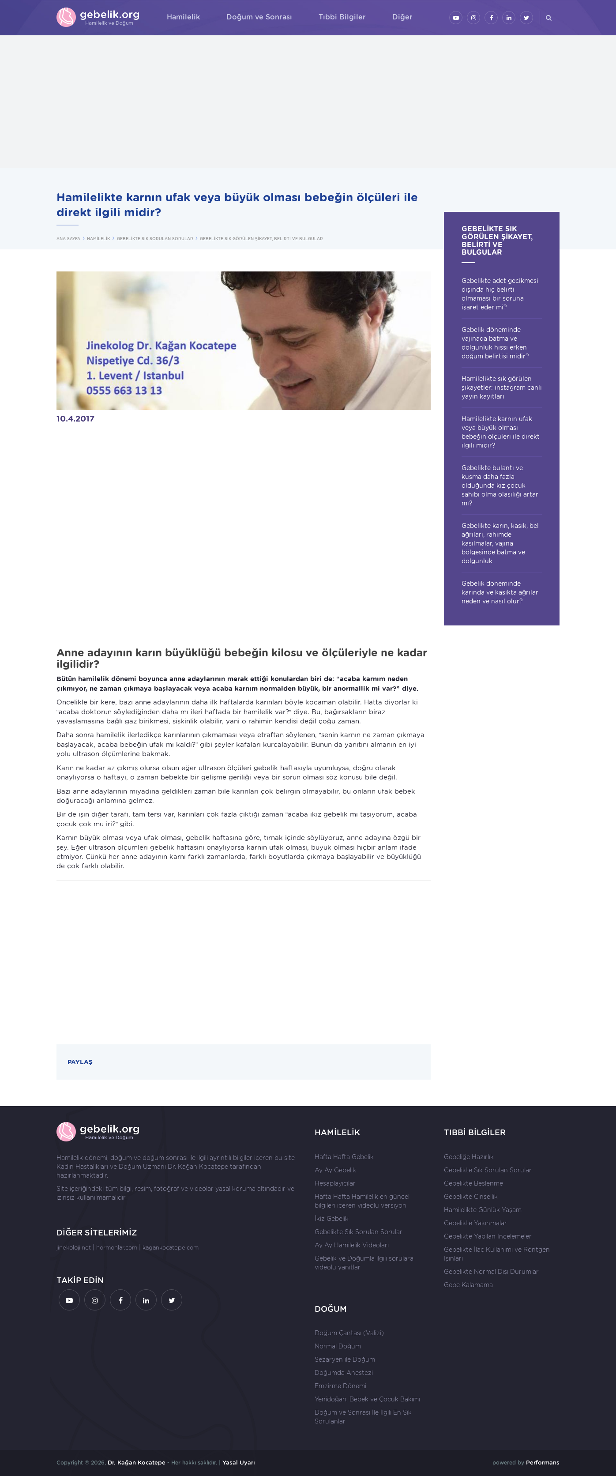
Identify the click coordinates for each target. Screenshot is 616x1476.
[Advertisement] (308, 101)
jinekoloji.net (73, 1247)
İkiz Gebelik (332, 1218)
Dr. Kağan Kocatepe (198, 1166)
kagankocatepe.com (171, 1247)
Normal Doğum (338, 1346)
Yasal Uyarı (238, 1462)
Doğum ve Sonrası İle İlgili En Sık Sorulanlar (363, 1417)
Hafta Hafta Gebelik (344, 1156)
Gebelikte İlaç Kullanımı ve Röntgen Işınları (497, 1254)
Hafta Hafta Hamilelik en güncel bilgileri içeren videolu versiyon (362, 1201)
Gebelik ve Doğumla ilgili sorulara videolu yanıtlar (364, 1263)
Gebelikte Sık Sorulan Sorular (358, 1231)
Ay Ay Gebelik (335, 1170)
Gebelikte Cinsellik (471, 1196)
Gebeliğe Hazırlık (469, 1156)
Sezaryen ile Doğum (345, 1359)
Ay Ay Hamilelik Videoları (352, 1245)
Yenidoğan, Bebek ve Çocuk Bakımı (367, 1399)
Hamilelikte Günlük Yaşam (483, 1209)
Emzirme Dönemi (340, 1385)
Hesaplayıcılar (335, 1183)
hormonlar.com (116, 1247)
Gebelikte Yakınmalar (475, 1223)
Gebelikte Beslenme (473, 1183)
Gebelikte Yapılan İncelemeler (488, 1236)
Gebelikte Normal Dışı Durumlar (491, 1271)
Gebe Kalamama (468, 1284)
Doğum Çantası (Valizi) (349, 1333)
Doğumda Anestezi (344, 1372)
